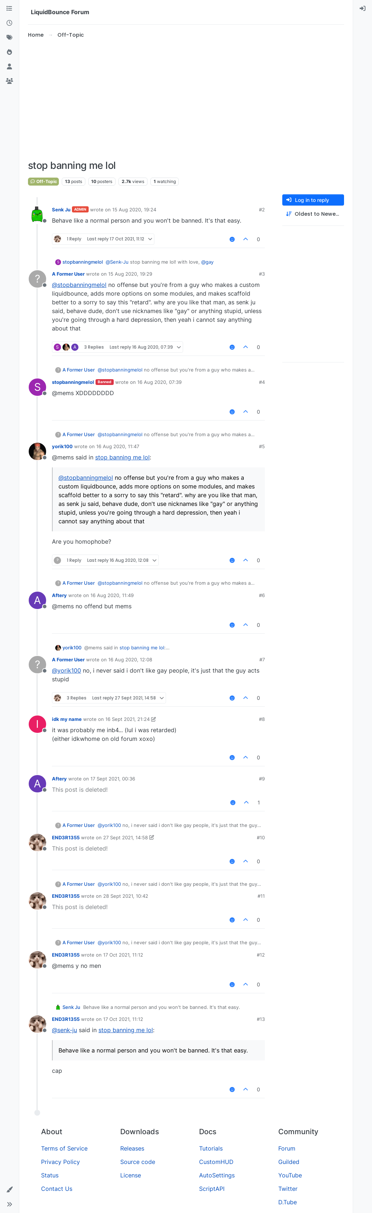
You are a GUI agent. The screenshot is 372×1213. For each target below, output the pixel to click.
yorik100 (62, 446)
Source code (137, 1161)
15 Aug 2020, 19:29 (130, 274)
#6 (262, 595)
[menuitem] (362, 9)
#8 (262, 719)
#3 (262, 274)
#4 (262, 382)
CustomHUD (216, 1161)
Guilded (288, 1161)
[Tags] (9, 38)
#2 (262, 209)
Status (49, 1175)
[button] (9, 1190)
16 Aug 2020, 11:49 (112, 595)
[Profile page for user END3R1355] (37, 842)
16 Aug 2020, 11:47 (117, 446)
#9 (262, 779)
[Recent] (9, 23)
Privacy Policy (60, 1161)
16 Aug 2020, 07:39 (159, 382)
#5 (262, 446)
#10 (261, 837)
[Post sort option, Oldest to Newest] (313, 214)
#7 (262, 659)
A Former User (68, 274)
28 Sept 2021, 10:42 (125, 896)
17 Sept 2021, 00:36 (112, 779)
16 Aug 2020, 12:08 (130, 659)
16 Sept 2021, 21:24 (127, 719)
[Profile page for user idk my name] (37, 724)
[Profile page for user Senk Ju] (37, 214)
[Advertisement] (193, 99)
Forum (286, 1148)
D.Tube (287, 1202)
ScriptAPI (212, 1188)
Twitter (288, 1188)
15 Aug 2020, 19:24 (134, 209)
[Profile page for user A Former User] (37, 279)
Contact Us (56, 1188)
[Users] (9, 67)
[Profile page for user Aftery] (37, 600)
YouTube (290, 1175)
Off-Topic (43, 181)
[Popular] (9, 52)
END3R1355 (66, 837)
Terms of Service (64, 1148)
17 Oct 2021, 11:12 (123, 955)
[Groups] (9, 81)
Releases (132, 1148)
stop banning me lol (122, 457)
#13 (261, 1019)
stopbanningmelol (82, 262)
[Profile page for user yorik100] (37, 451)
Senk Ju (61, 209)
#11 (261, 896)
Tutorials (211, 1148)
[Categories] (9, 9)
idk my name (67, 719)
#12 (261, 955)
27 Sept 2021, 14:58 (125, 837)
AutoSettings (217, 1175)
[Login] (362, 9)
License (130, 1175)
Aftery (59, 595)
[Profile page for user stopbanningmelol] (37, 387)
